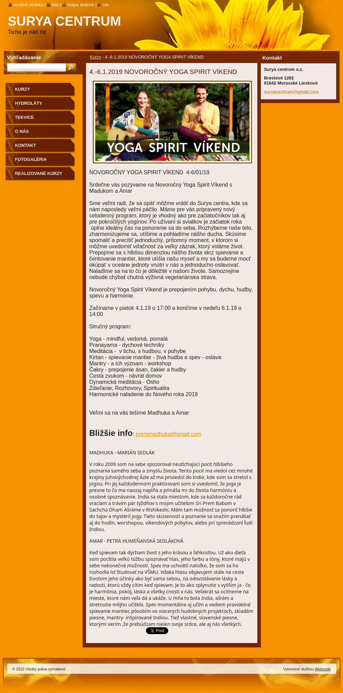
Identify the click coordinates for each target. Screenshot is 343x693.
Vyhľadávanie (24, 57)
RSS (106, 4)
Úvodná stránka (28, 4)
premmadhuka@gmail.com (168, 434)
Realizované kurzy (38, 173)
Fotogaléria (31, 159)
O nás (22, 131)
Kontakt (25, 145)
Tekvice (24, 117)
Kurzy (95, 57)
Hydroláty (28, 103)
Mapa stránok (81, 4)
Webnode (323, 669)
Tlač (55, 4)
